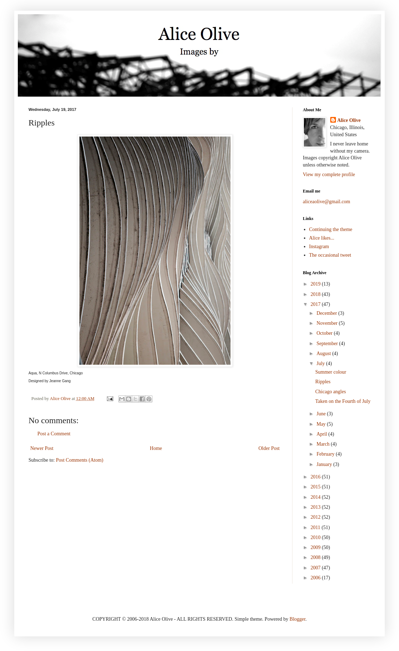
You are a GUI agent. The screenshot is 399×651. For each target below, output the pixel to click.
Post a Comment (54, 433)
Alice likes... (322, 238)
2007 (316, 567)
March (323, 444)
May (321, 424)
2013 (316, 507)
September (327, 343)
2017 (316, 304)
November (327, 323)
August (324, 353)
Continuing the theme (330, 229)
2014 (316, 497)
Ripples (323, 381)
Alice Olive (349, 120)
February (326, 454)
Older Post (269, 448)
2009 (316, 547)
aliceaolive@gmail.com (326, 201)
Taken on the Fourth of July (342, 401)
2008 (316, 557)
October (325, 333)
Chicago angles (330, 391)
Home (156, 448)
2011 (316, 527)
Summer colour (330, 372)
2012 (316, 517)
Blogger (297, 619)
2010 (316, 537)
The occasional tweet (330, 255)
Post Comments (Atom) (79, 460)
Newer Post (41, 448)
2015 (316, 486)
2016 (316, 477)
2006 (316, 577)
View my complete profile (329, 174)
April (322, 434)
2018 (316, 294)
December (327, 313)
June (321, 413)
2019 (316, 284)
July (321, 363)
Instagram (319, 246)
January (324, 464)
